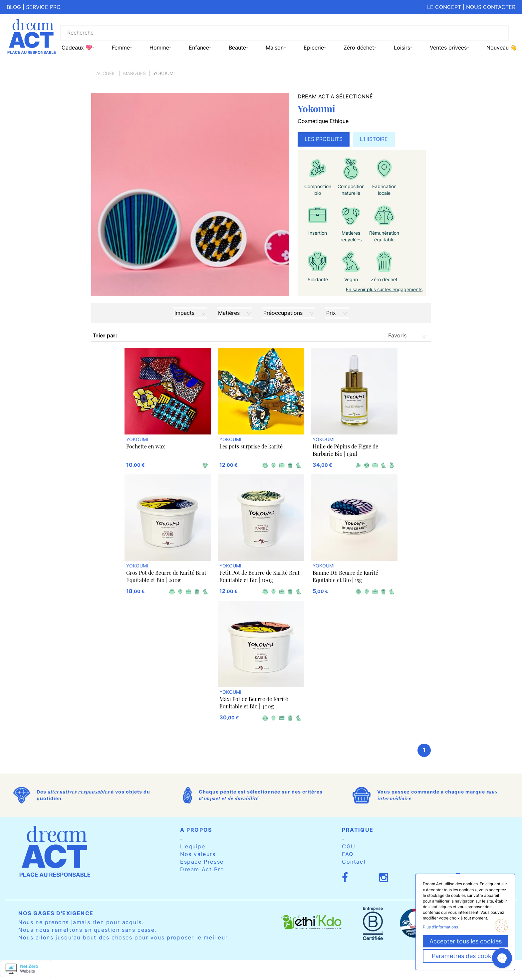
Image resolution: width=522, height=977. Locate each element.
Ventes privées (448, 47)
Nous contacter (490, 7)
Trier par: (105, 335)
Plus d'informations (440, 926)
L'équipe (192, 846)
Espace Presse (202, 861)
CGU (349, 846)
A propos (196, 829)
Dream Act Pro (202, 869)
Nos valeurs (198, 854)
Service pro (43, 7)
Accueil (106, 73)
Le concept (444, 7)
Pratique (358, 829)
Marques (134, 73)
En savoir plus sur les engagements (384, 289)
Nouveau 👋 (501, 47)
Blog (14, 7)
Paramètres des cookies (465, 955)
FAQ (348, 854)
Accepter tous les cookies (465, 941)
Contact (354, 861)
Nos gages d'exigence (56, 913)
